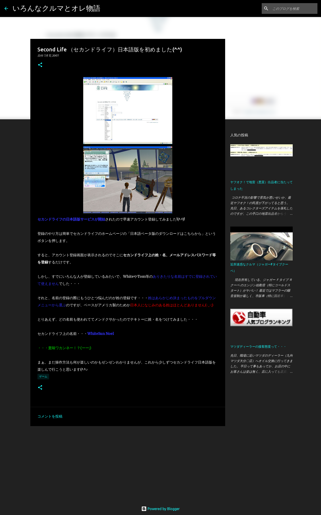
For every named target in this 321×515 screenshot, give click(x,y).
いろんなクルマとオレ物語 (56, 8)
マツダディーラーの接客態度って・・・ (258, 346)
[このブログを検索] (294, 8)
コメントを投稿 (49, 416)
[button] (40, 65)
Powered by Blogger (160, 509)
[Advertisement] (128, 464)
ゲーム (43, 376)
